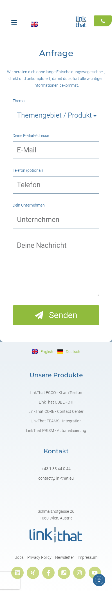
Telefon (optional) (28, 170)
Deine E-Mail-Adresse (31, 135)
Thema (19, 101)
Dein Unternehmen (29, 205)
